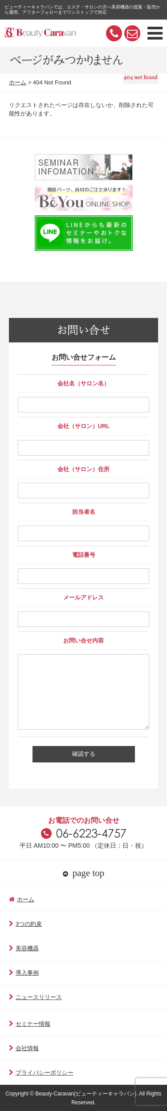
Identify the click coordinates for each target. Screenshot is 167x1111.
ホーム (17, 82)
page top (84, 873)
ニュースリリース (35, 997)
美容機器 (24, 948)
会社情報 (24, 1048)
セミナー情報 (29, 1023)
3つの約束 (25, 924)
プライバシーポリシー (41, 1072)
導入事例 (24, 972)
